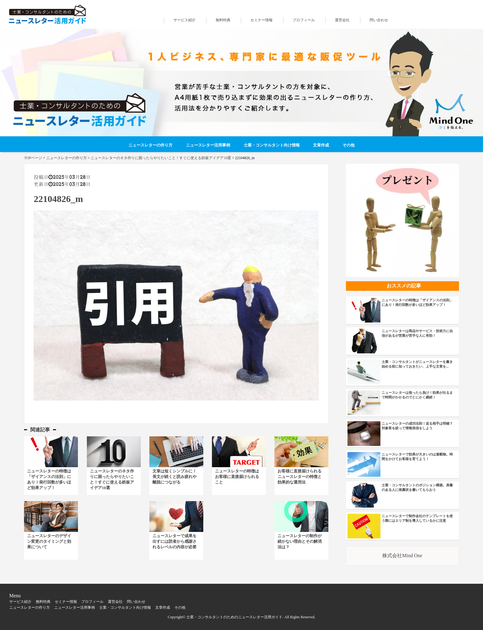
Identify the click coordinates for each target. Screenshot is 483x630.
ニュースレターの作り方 (150, 145)
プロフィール (304, 20)
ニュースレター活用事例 (208, 145)
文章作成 (321, 145)
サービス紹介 (184, 20)
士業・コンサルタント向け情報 (272, 145)
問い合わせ (379, 20)
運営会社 (342, 20)
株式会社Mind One (402, 555)
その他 (349, 145)
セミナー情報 (261, 20)
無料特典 (223, 20)
